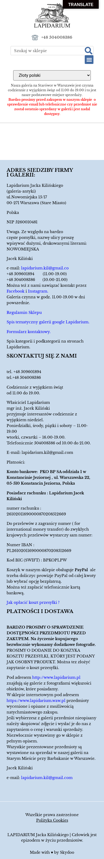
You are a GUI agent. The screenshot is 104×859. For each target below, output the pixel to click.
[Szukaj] (88, 50)
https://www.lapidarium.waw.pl (36, 700)
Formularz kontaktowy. (29, 331)
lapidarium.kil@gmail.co (45, 268)
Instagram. (38, 291)
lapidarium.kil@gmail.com (47, 452)
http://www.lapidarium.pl (56, 677)
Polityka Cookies (52, 820)
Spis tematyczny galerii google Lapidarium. (48, 322)
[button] (89, 59)
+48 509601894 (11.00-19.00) (37, 274)
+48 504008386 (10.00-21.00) (37, 279)
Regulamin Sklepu (24, 312)
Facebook (16, 291)
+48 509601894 (27, 371)
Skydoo (67, 852)
